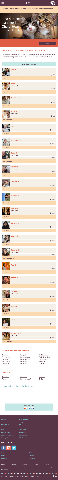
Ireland (3, 467)
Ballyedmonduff (25, 379)
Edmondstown (25, 357)
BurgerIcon (2, 3)
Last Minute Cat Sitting (7, 435)
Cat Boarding (22, 429)
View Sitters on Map (29, 64)
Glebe (41, 379)
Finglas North (43, 359)
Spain (25, 467)
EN (28, 3)
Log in (28, 8)
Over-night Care (5, 438)
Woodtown (23, 363)
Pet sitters (21, 438)
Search (47, 43)
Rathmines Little (44, 357)
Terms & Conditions (6, 422)
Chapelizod (5, 363)
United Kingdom (50, 467)
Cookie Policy (5, 424)
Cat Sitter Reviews (6, 432)
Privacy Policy (23, 422)
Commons (5, 355)
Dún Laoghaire (6, 361)
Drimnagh (42, 363)
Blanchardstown (25, 359)
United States (5, 469)
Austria (3, 464)
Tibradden (23, 377)
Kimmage (23, 361)
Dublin (31, 453)
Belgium (14, 464)
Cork (2, 453)
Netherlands (15, 467)
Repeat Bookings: (8, 78)
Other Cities (32, 458)
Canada (25, 464)
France (36, 464)
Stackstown (5, 377)
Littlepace (5, 359)
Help (20, 424)
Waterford (4, 458)
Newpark (23, 355)
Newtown (42, 377)
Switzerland (38, 467)
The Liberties (6, 357)
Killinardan (42, 361)
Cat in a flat (53, 3)
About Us (3, 419)
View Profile (6, 105)
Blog (2, 429)
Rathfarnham (43, 355)
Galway (3, 455)
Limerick (31, 455)
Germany (48, 464)
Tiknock (4, 379)
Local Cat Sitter (23, 435)
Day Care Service (23, 432)
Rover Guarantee (23, 419)
